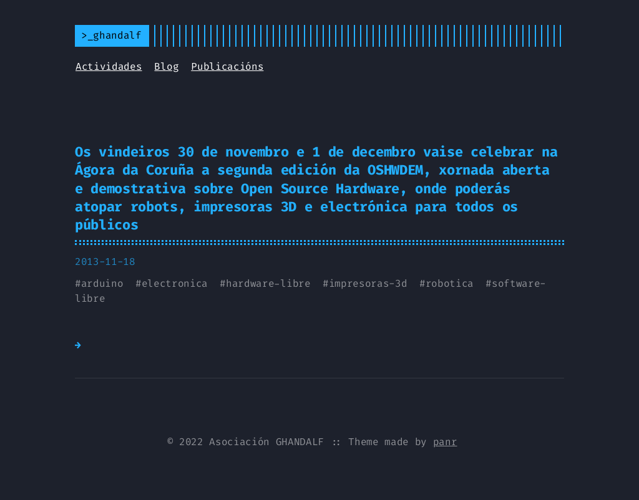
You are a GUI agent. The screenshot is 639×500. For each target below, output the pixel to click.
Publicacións (227, 66)
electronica (175, 283)
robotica (450, 283)
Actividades (109, 66)
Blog (166, 66)
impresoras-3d (368, 283)
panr (445, 441)
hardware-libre (268, 283)
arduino (102, 283)
